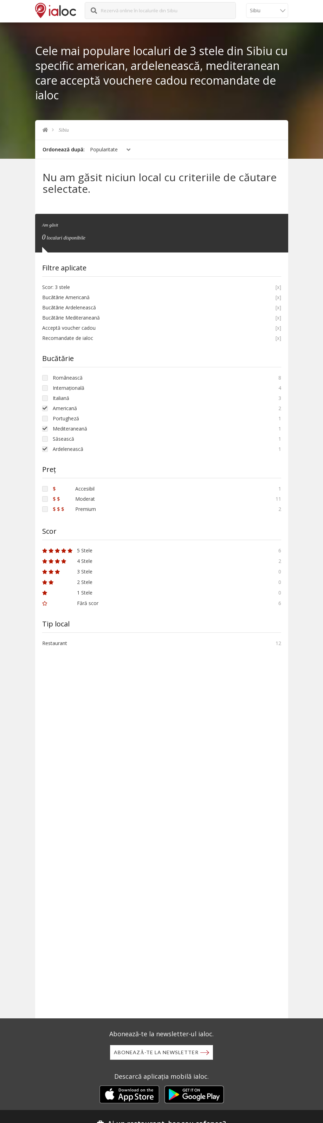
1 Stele (67, 592)
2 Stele (67, 582)
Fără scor (70, 603)
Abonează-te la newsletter (156, 1052)
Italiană (61, 398)
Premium (74, 509)
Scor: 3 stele (56, 287)
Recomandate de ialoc (67, 338)
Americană (65, 408)
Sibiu (64, 130)
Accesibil (74, 488)
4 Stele (67, 561)
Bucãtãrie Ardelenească (69, 307)
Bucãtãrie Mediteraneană (71, 317)
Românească (68, 377)
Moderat (74, 498)
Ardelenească (68, 449)
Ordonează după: (64, 149)
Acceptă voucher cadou (69, 327)
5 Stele (67, 550)
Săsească (63, 438)
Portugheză (66, 418)
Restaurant (54, 643)
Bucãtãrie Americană (66, 297)
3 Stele (67, 571)
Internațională (68, 388)
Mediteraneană (70, 428)
